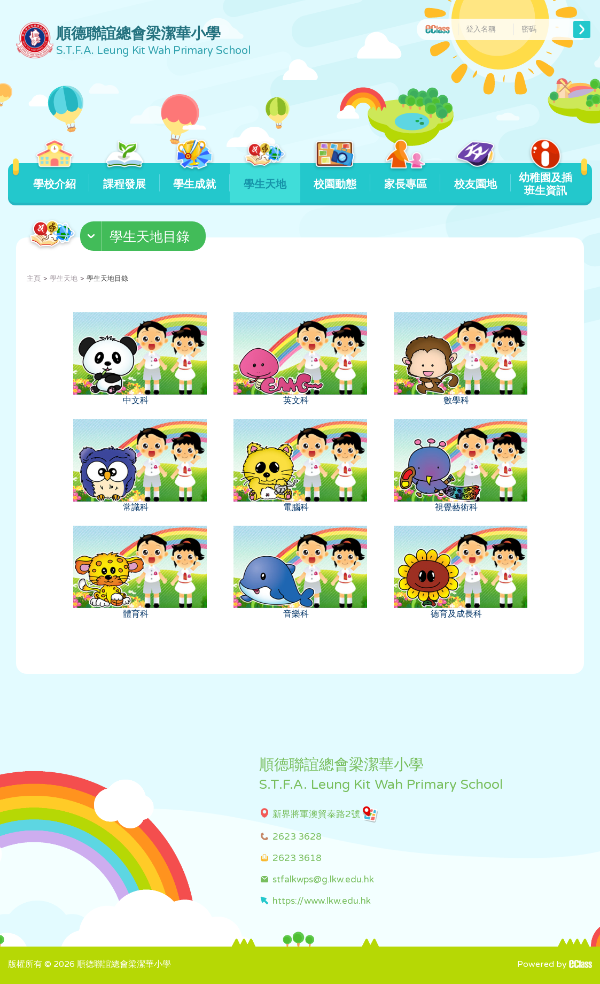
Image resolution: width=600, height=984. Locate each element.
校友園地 (475, 177)
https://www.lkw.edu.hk (321, 900)
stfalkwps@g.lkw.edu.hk (323, 879)
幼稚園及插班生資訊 (545, 180)
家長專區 (405, 177)
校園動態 (335, 177)
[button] (144, 238)
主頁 (34, 278)
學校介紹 (54, 177)
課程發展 (124, 177)
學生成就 (194, 177)
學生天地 (264, 177)
